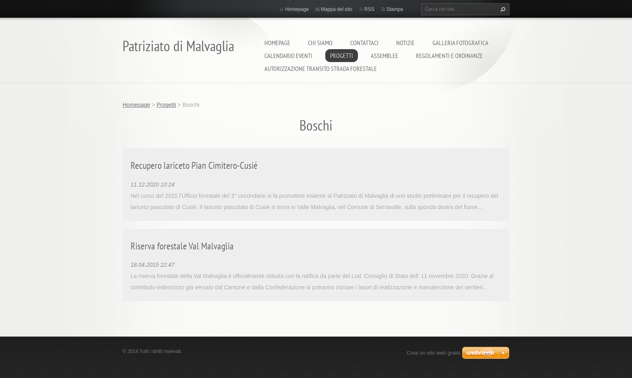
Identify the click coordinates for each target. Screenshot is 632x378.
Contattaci (364, 43)
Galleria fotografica (460, 43)
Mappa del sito (336, 9)
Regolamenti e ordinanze (449, 56)
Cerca (502, 9)
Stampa (395, 9)
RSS (369, 9)
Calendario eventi (288, 56)
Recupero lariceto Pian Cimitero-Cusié (194, 165)
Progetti (341, 56)
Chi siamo (320, 43)
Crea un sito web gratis (433, 353)
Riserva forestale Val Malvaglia (182, 246)
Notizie (405, 43)
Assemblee (384, 56)
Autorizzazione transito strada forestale (320, 68)
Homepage (277, 43)
